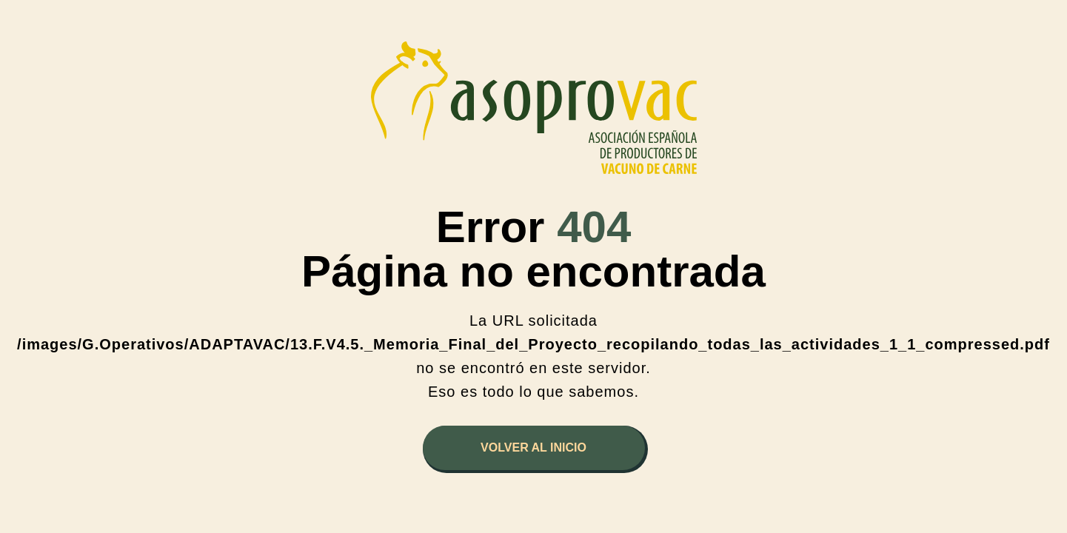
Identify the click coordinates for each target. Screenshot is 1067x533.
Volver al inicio (533, 447)
